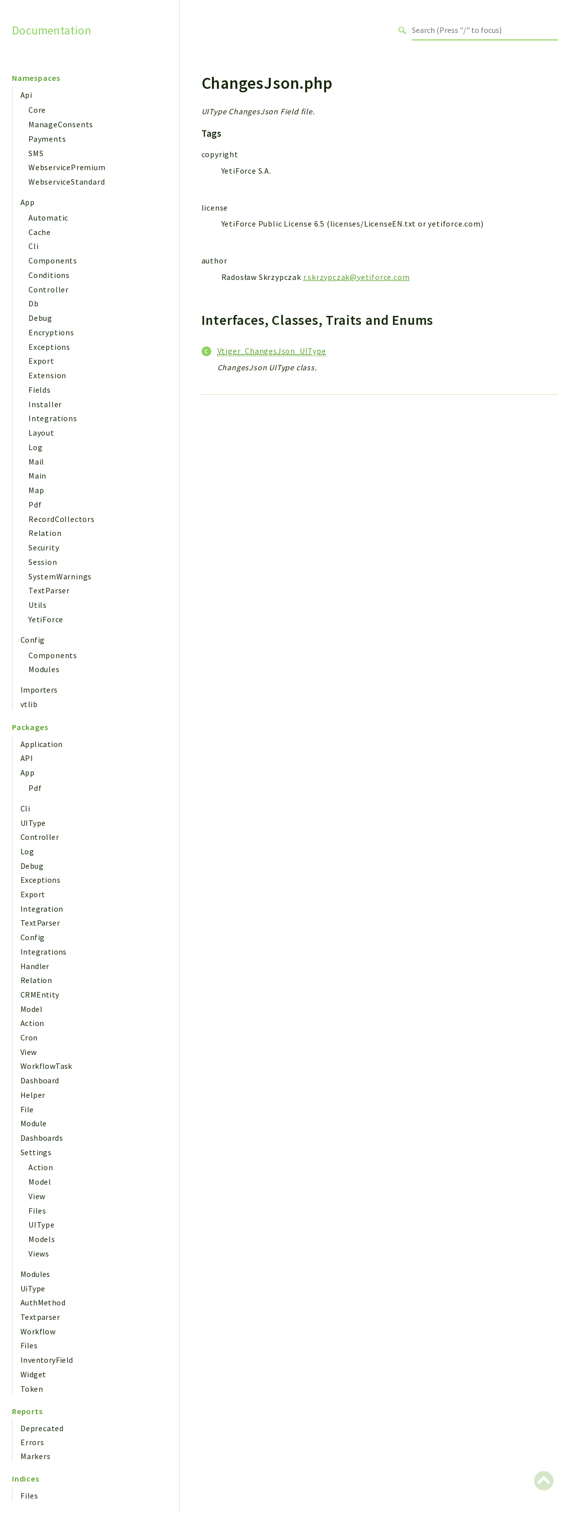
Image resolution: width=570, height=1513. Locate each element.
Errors (32, 1442)
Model (31, 1009)
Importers (39, 690)
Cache (39, 232)
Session (42, 562)
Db (33, 303)
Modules (44, 669)
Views (38, 1254)
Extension (47, 375)
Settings (35, 1152)
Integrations (52, 418)
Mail (36, 462)
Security (43, 547)
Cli (33, 246)
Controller (48, 289)
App (27, 202)
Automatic (48, 218)
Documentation (51, 29)
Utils (37, 605)
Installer (45, 404)
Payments (47, 139)
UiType (32, 1288)
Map (36, 490)
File (27, 1109)
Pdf (34, 504)
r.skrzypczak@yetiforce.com (356, 277)
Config (32, 640)
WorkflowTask (46, 1066)
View (28, 1052)
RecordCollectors (61, 519)
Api (26, 95)
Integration (41, 909)
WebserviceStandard (66, 182)
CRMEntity (39, 995)
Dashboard (39, 1080)
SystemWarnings (60, 576)
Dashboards (41, 1138)
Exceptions (49, 347)
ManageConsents (60, 124)
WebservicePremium (67, 167)
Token (31, 1389)
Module (33, 1123)
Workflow (37, 1331)
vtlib (28, 704)
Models (41, 1239)
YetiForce (45, 619)
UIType (32, 823)
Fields (39, 390)
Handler (34, 966)
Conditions (49, 275)
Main (37, 476)
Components (52, 260)
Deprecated (42, 1428)
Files (37, 1211)
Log (35, 447)
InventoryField (46, 1360)
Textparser (40, 1317)
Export (41, 361)
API (26, 758)
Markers (35, 1456)
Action (32, 1023)
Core (37, 110)
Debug (40, 318)
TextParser (49, 590)
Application (41, 744)
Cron (29, 1037)
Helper (32, 1095)
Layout (41, 433)
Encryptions (51, 332)
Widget (33, 1374)
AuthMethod (42, 1302)
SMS (35, 153)
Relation (44, 533)
